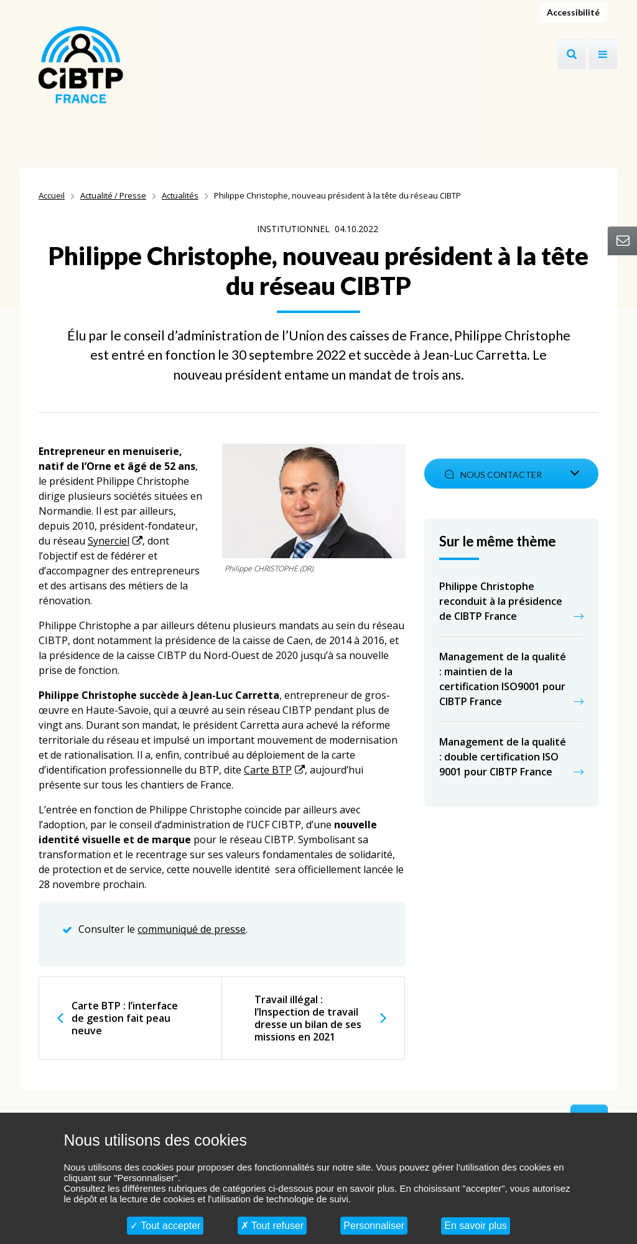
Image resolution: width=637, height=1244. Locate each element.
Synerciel (108, 541)
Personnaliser (373, 1225)
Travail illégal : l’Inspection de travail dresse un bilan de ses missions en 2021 (307, 1018)
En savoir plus (475, 1225)
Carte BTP (268, 770)
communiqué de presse (191, 929)
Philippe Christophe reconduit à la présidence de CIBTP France (500, 601)
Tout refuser (272, 1225)
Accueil (52, 195)
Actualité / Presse (113, 195)
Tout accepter (165, 1225)
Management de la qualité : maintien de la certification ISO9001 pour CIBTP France (502, 679)
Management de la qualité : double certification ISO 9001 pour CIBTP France (502, 757)
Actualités (180, 195)
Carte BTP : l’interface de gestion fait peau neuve (125, 1018)
